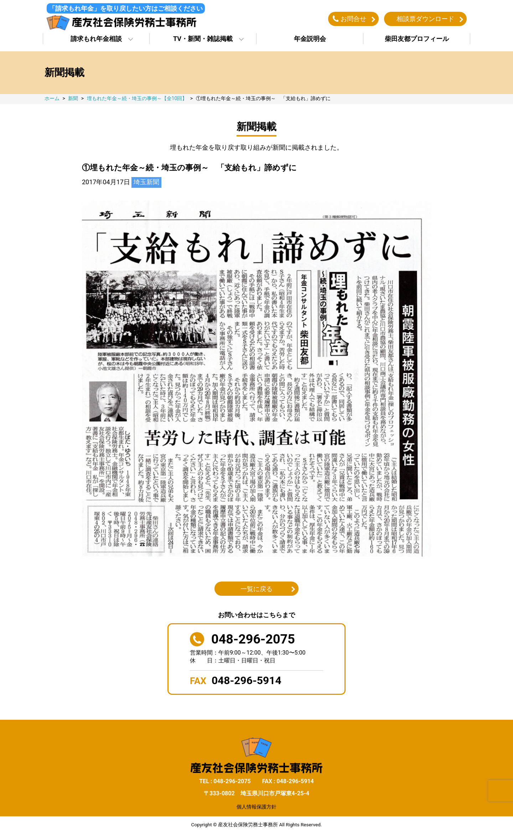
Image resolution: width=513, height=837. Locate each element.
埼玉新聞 (146, 183)
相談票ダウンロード (425, 19)
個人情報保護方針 (256, 808)
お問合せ (353, 19)
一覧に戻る (256, 589)
